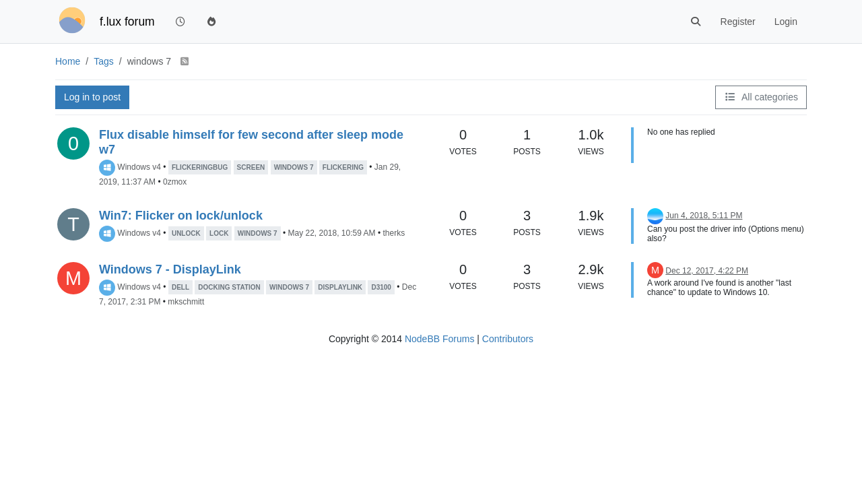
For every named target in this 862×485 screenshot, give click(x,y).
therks (394, 233)
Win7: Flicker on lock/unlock (181, 215)
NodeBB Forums (439, 338)
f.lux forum (127, 21)
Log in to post (92, 97)
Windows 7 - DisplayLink (170, 269)
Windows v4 (139, 167)
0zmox (175, 182)
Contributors (507, 338)
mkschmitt (186, 301)
